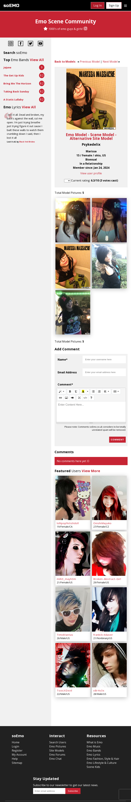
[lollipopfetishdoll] (72, 485)
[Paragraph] (106, 381)
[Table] (116, 381)
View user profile (91, 173)
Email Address (67, 362)
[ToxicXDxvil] (72, 643)
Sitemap (17, 739)
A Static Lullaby (13, 99)
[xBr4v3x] (109, 643)
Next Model (110, 61)
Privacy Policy (44, 797)
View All (37, 59)
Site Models (56, 726)
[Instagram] (85, 29)
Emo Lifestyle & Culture (102, 739)
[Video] (72, 387)
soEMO (11, 5)
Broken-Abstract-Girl (107, 562)
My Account (19, 731)
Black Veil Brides (27, 142)
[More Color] (87, 381)
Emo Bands (94, 726)
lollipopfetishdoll (68, 509)
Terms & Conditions (19, 797)
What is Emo (95, 718)
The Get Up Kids (13, 75)
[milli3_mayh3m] (72, 538)
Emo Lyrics (93, 731)
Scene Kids (93, 743)
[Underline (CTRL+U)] (76, 381)
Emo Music (93, 722)
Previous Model (90, 61)
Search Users (57, 718)
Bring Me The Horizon (17, 83)
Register (17, 726)
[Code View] (85, 387)
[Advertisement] (91, 49)
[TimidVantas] (72, 590)
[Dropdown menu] (125, 5)
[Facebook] (20, 44)
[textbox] (91, 401)
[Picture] (66, 387)
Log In (97, 5)
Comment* (65, 374)
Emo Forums (57, 731)
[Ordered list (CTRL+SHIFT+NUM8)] (99, 381)
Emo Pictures (57, 722)
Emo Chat (55, 735)
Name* (63, 349)
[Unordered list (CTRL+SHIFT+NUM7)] (93, 381)
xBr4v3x (98, 666)
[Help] (91, 387)
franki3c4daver (103, 614)
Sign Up (114, 5)
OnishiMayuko (102, 509)
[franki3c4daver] (109, 590)
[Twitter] (30, 44)
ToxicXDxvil (64, 666)
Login (15, 722)
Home (15, 718)
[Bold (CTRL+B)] (70, 381)
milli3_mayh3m (66, 562)
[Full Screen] (79, 387)
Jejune (7, 67)
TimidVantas (65, 614)
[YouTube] (40, 44)
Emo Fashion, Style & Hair (103, 735)
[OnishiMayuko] (109, 485)
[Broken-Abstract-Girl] (109, 538)
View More (91, 460)
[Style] (61, 381)
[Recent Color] (83, 381)
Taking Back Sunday (16, 91)
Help (15, 735)
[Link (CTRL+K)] (60, 387)
